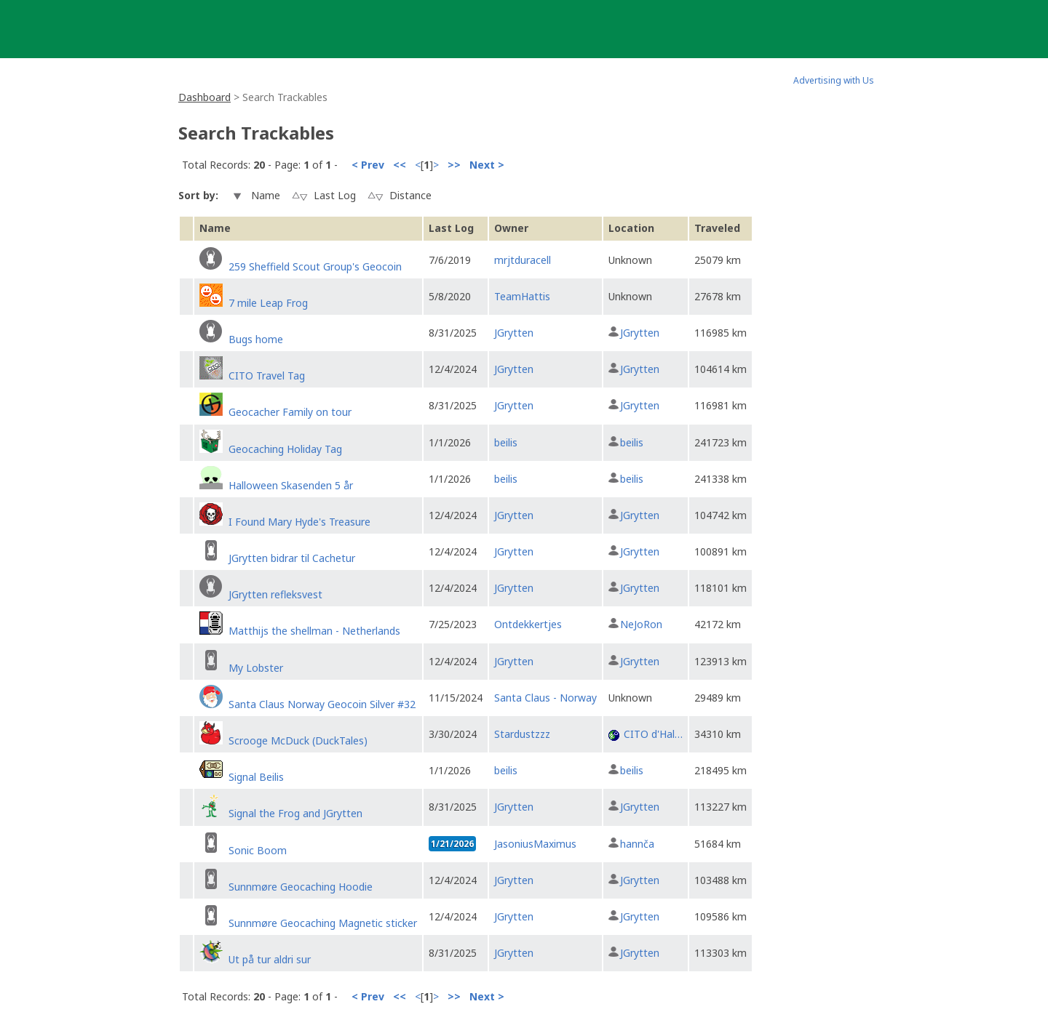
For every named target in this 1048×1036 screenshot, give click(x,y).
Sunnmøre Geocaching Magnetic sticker (323, 923)
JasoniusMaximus (535, 844)
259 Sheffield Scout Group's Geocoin (315, 266)
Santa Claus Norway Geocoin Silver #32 (322, 704)
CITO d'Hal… (653, 734)
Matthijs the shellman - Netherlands (314, 631)
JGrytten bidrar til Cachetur (292, 558)
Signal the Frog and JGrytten (295, 813)
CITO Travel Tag (267, 375)
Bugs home (256, 339)
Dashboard (204, 97)
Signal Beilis (256, 777)
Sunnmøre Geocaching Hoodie (301, 887)
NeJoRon (641, 624)
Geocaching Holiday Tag (285, 449)
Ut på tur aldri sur (270, 959)
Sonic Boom (258, 850)
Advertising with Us (833, 80)
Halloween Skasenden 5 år (291, 485)
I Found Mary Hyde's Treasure (299, 522)
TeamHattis (522, 296)
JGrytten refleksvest (275, 594)
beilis (505, 442)
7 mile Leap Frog (268, 303)
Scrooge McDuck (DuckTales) (298, 740)
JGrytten (513, 333)
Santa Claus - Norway (545, 697)
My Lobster (256, 668)
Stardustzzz (522, 734)
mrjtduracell (522, 260)
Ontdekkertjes (528, 624)
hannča (637, 844)
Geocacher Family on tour (290, 412)
